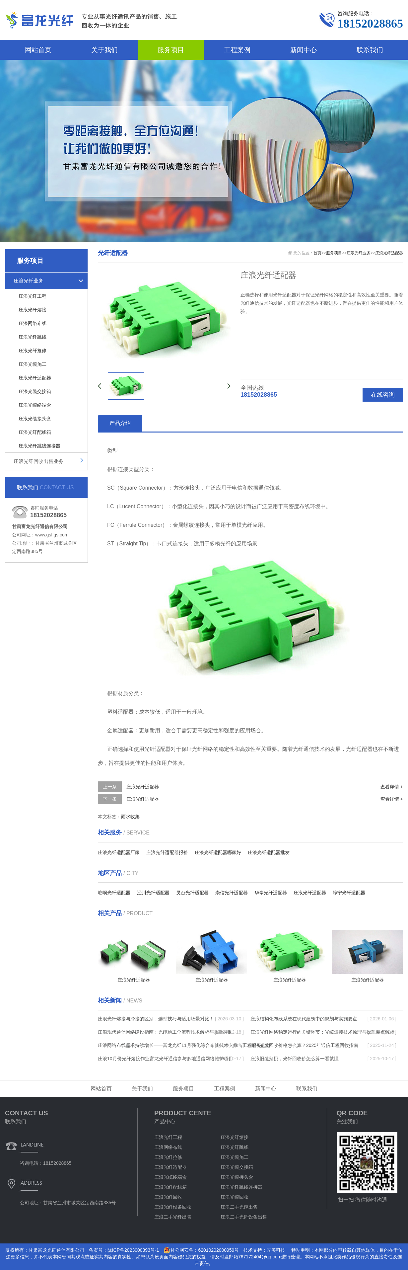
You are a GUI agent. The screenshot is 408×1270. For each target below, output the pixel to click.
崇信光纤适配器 (231, 892)
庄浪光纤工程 (32, 296)
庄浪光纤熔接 (32, 309)
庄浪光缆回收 (234, 1197)
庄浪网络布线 (32, 323)
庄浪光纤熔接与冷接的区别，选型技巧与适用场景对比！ (156, 1018)
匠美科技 (276, 1250)
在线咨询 (383, 394)
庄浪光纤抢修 (32, 350)
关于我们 (104, 49)
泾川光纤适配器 (153, 892)
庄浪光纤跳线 (32, 337)
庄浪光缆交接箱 (35, 391)
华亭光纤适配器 (270, 892)
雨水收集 (130, 816)
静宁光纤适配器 (349, 892)
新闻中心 (303, 49)
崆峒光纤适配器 (114, 892)
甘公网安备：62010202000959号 (201, 1250)
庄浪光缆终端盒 (35, 405)
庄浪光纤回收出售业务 (38, 461)
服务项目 (171, 49)
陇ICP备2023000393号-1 (133, 1250)
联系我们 (370, 49)
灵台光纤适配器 (192, 892)
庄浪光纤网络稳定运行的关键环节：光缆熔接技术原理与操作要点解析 (322, 1032)
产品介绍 (120, 423)
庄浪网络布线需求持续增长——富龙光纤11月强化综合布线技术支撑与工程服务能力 (184, 1045)
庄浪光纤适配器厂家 (119, 852)
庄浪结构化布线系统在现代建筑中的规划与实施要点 (303, 1018)
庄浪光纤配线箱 (35, 432)
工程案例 (237, 49)
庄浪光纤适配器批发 (269, 852)
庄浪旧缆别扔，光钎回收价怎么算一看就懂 (294, 1058)
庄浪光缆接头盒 (35, 418)
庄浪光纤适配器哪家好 (218, 852)
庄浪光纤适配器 (35, 377)
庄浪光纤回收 (168, 1197)
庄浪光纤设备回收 (172, 1207)
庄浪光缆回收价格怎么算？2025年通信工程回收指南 (304, 1045)
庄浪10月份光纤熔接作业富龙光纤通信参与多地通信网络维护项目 (165, 1058)
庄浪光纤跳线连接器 (39, 445)
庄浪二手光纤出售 (172, 1217)
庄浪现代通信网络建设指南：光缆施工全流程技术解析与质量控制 (165, 1032)
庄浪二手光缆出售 (239, 1207)
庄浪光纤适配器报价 (167, 852)
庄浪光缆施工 (32, 364)
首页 (317, 253)
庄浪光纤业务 (28, 280)
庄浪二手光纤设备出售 (244, 1217)
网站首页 (38, 49)
